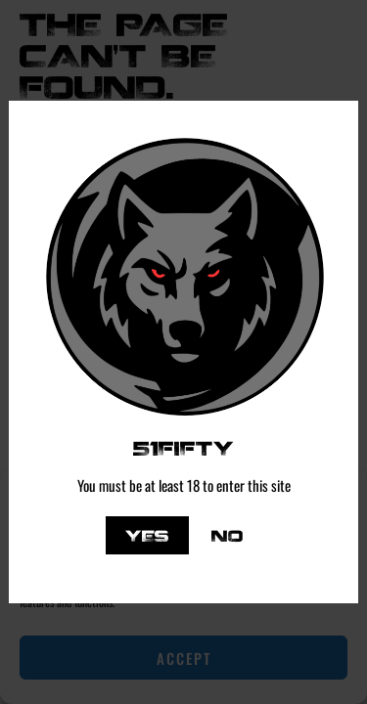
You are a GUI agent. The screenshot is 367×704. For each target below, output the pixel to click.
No (227, 535)
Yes (147, 535)
